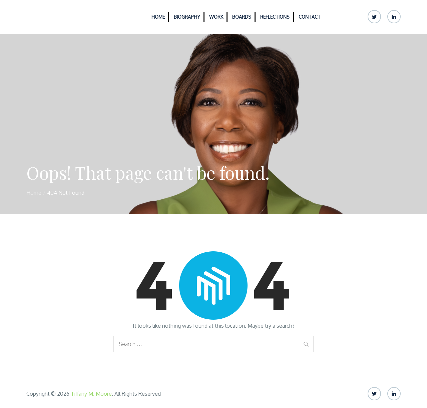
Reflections (275, 17)
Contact (310, 17)
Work (216, 17)
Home (158, 17)
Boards (241, 17)
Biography (187, 17)
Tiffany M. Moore (91, 393)
